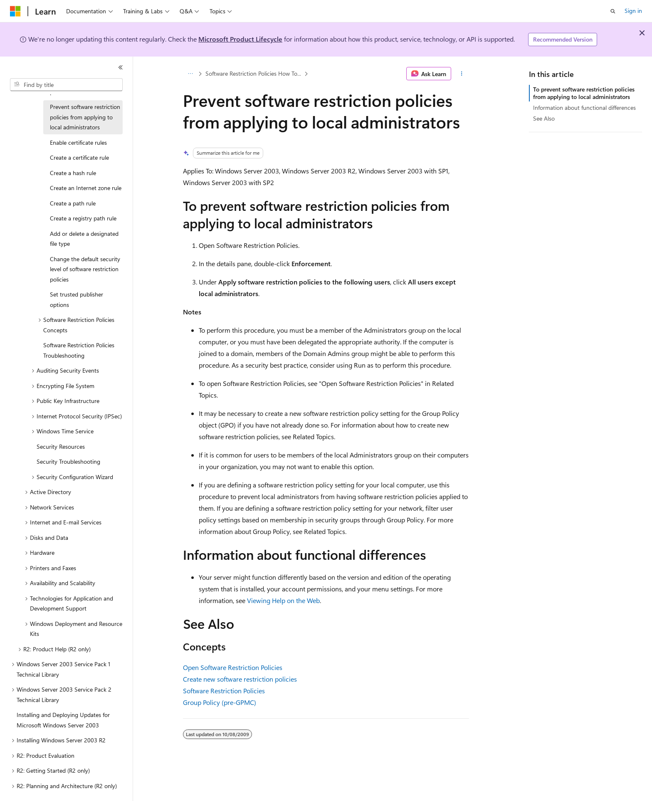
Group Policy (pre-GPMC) (219, 702)
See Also (544, 118)
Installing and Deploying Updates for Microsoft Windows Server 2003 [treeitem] (63, 720)
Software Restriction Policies (224, 690)
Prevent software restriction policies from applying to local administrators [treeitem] (85, 117)
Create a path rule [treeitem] (73, 203)
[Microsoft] (15, 11)
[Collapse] (120, 67)
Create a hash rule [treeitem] (73, 173)
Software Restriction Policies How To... (253, 73)
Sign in (633, 11)
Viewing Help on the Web (283, 600)
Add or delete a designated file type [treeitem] (84, 239)
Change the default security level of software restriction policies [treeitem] (85, 269)
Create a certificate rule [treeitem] (79, 157)
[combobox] (66, 84)
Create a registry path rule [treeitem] (83, 218)
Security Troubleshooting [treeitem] (68, 461)
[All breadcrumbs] (190, 73)
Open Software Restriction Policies (232, 667)
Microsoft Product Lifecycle (240, 39)
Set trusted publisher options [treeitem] (76, 299)
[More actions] (461, 73)
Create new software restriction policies (240, 679)
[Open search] (613, 11)
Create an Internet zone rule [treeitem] (85, 188)
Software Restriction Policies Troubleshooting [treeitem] (78, 350)
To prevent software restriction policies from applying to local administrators (584, 93)
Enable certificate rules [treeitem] (78, 142)
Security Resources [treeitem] (61, 446)
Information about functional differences (584, 107)
